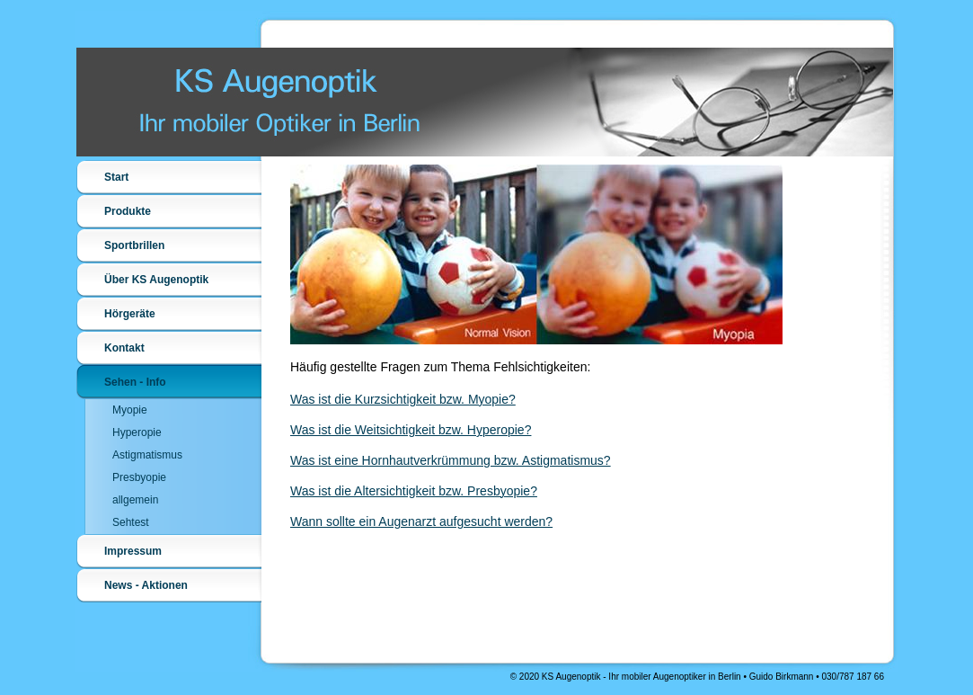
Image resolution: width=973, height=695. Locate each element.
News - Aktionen (146, 585)
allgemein (135, 500)
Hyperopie (137, 432)
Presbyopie (139, 477)
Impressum (133, 551)
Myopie (129, 410)
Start (116, 177)
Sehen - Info (135, 382)
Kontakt (124, 348)
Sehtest (130, 522)
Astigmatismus (147, 455)
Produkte (127, 211)
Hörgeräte (129, 313)
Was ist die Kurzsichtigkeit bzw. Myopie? (403, 399)
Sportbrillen (134, 245)
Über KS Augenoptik (156, 279)
